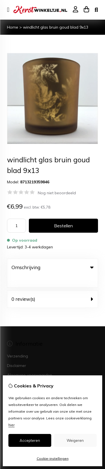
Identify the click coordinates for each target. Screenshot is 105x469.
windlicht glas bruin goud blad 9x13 (55, 27)
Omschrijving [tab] (52, 267)
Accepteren (30, 440)
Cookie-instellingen (53, 458)
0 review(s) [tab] (52, 287)
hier (11, 425)
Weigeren (75, 440)
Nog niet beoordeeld (57, 192)
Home (12, 27)
